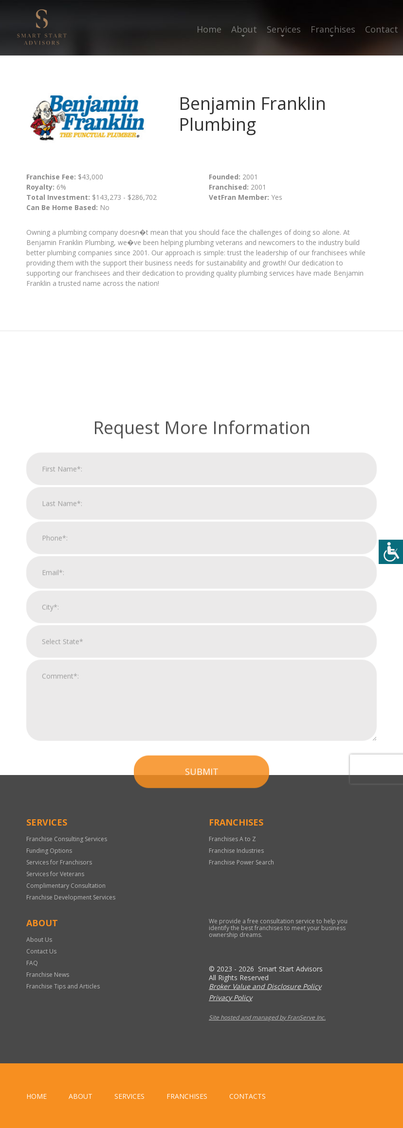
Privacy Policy (230, 997)
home (36, 1096)
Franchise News (47, 974)
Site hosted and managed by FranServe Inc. (267, 1017)
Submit (202, 941)
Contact (381, 29)
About (244, 29)
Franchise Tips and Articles (63, 986)
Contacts (247, 1096)
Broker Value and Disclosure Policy (265, 986)
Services (284, 29)
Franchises (333, 29)
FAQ (32, 963)
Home (209, 29)
